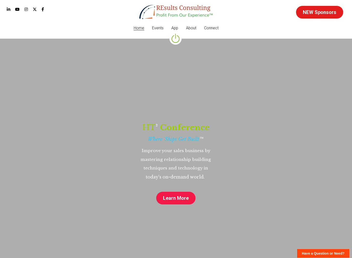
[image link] (176, 12)
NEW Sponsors (319, 12)
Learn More (176, 198)
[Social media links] (8, 9)
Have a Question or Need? (323, 253)
